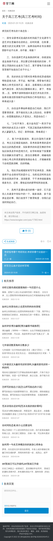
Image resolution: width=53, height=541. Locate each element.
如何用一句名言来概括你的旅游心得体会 (22, 444)
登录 (6, 506)
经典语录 (29, 23)
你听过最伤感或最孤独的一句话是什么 (21, 287)
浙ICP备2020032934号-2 (39, 537)
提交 (27, 511)
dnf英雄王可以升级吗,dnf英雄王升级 (20, 463)
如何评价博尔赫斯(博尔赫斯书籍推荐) (21, 326)
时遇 (4, 23)
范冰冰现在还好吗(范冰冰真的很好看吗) (22, 406)
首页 (4, 11)
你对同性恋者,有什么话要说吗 (17, 425)
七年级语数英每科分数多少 (15, 345)
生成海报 (9, 241)
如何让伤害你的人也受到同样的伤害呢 (21, 306)
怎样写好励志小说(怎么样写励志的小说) (22, 387)
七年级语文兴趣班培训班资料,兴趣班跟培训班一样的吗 (26, 366)
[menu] (49, 3)
